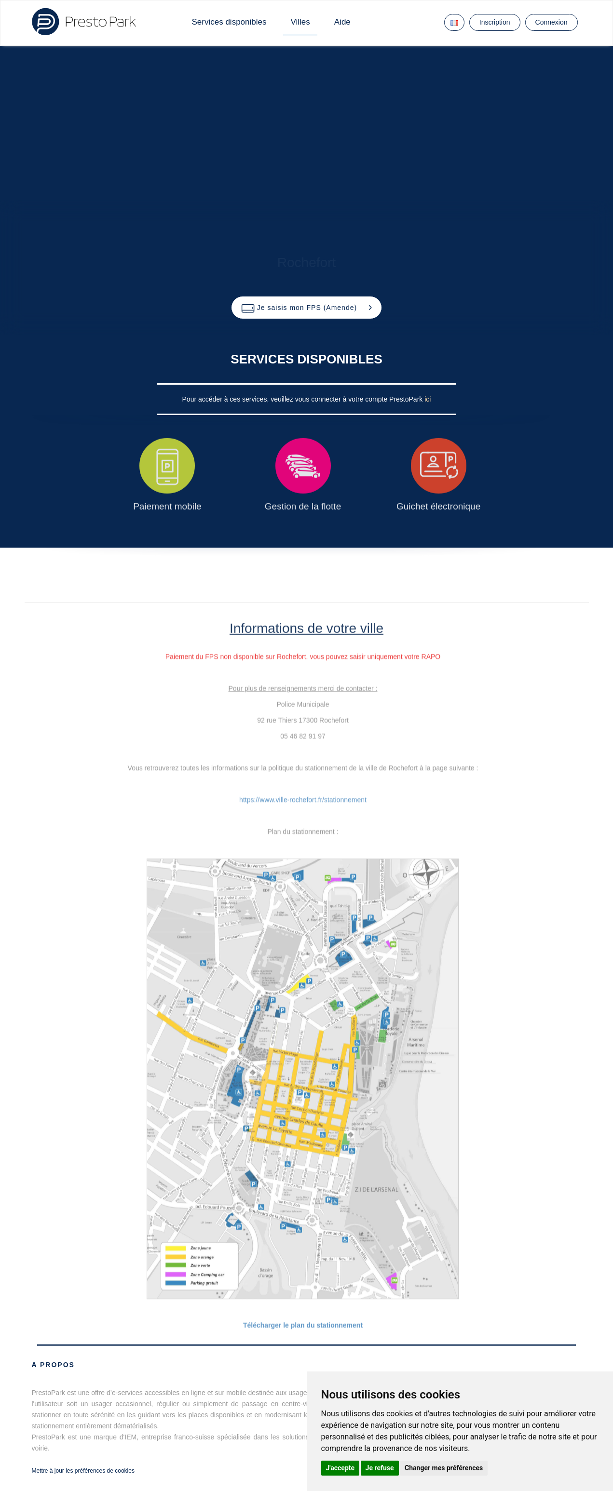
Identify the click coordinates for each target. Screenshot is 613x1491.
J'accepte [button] (340, 1468)
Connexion (551, 22)
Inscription (494, 22)
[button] (306, 307)
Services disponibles (229, 22)
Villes (300, 22)
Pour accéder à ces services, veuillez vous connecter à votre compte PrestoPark (303, 399)
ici (427, 399)
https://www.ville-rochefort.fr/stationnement (303, 800)
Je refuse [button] (380, 1468)
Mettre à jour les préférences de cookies (83, 1470)
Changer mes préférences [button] (444, 1468)
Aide (342, 22)
